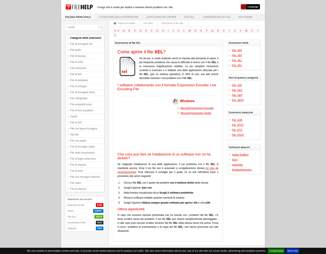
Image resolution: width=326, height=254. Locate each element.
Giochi (73, 116)
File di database (79, 80)
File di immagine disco (82, 92)
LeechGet (237, 164)
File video (75, 182)
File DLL (189, 17)
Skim (235, 159)
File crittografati (78, 98)
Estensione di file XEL (172, 23)
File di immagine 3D (81, 44)
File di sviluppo (78, 86)
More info (293, 250)
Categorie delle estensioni (118, 17)
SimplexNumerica (242, 169)
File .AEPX (238, 100)
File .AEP (237, 95)
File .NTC (237, 130)
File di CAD (76, 62)
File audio (75, 50)
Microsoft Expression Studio (195, 113)
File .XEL (237, 65)
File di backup (78, 56)
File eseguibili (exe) (81, 104)
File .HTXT (238, 125)
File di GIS (76, 122)
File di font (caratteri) (81, 110)
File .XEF (237, 50)
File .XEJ (237, 60)
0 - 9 (117, 30)
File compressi (78, 68)
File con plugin (78, 140)
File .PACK (238, 135)
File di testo (76, 170)
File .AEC (237, 90)
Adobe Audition (240, 154)
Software (245, 17)
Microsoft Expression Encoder (197, 108)
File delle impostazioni (82, 152)
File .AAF (237, 85)
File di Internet (78, 189)
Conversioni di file (217, 17)
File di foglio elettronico (83, 158)
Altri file (74, 134)
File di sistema (78, 164)
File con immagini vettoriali (85, 176)
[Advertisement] (143, 124)
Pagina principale (78, 17)
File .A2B (237, 120)
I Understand (276, 250)
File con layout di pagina (83, 128)
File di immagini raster (82, 146)
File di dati (76, 74)
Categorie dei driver (161, 17)
